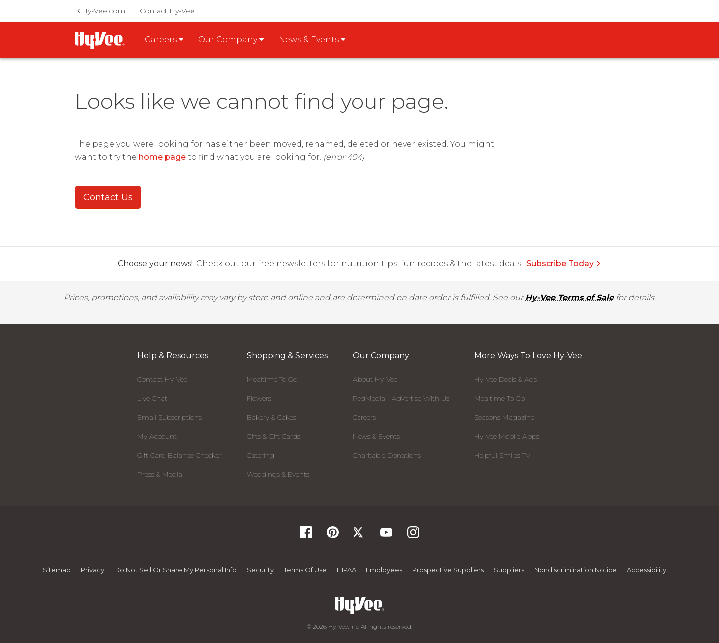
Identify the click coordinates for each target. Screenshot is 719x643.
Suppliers (509, 570)
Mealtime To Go (272, 379)
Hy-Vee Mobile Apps (506, 436)
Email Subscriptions (169, 417)
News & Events (376, 436)
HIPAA (346, 570)
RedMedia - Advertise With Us (401, 398)
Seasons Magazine (504, 417)
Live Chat (152, 398)
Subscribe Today (563, 263)
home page (162, 157)
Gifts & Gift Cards (273, 436)
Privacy (92, 570)
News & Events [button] (312, 39)
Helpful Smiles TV (502, 455)
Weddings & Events (278, 474)
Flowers (259, 398)
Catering (260, 455)
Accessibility (646, 570)
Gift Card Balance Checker (179, 455)
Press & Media (159, 474)
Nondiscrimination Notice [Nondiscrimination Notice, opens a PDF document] (575, 570)
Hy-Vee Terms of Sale (569, 297)
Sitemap (57, 570)
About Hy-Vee (375, 379)
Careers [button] (164, 39)
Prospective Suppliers (448, 570)
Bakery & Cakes (271, 417)
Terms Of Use (305, 570)
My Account (157, 436)
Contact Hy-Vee (167, 10)
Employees (384, 570)
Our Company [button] (231, 39)
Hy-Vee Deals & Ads (505, 379)
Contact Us (108, 197)
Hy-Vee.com (101, 10)
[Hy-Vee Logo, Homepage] (359, 605)
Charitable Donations (387, 455)
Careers (364, 417)
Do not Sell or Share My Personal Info (175, 570)
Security (260, 570)
